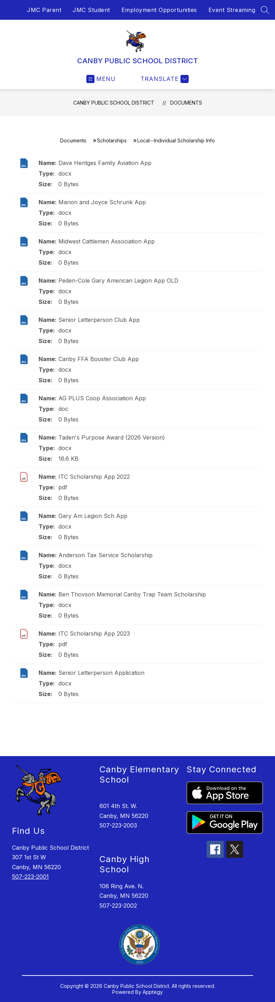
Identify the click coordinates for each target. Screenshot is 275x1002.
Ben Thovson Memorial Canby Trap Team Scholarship (132, 594)
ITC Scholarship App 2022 (94, 476)
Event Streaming (232, 9)
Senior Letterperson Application (101, 672)
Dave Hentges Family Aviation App (104, 162)
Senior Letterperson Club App (99, 319)
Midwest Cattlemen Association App (106, 241)
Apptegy (153, 992)
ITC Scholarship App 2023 (94, 633)
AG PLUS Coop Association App (102, 398)
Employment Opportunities (159, 9)
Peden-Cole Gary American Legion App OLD (118, 280)
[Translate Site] (164, 79)
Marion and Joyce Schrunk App (102, 202)
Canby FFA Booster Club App (98, 359)
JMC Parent (44, 9)
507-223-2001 (30, 876)
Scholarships (112, 140)
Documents (186, 103)
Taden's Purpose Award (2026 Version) (111, 437)
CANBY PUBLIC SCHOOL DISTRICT (113, 103)
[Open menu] (101, 79)
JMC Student (91, 9)
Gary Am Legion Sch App (92, 515)
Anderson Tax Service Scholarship (105, 555)
